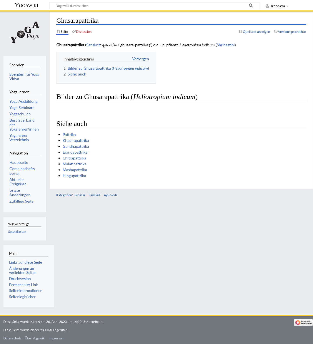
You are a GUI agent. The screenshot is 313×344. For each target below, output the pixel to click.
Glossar (80, 195)
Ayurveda (111, 195)
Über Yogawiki (35, 338)
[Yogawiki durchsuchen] (155, 5)
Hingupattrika (74, 175)
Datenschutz (12, 338)
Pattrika (69, 134)
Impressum (57, 338)
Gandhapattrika (76, 146)
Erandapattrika (75, 152)
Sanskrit (93, 44)
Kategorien (64, 195)
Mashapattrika (75, 169)
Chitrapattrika (74, 158)
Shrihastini (226, 44)
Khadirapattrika (76, 140)
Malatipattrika (75, 163)
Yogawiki (26, 5)
